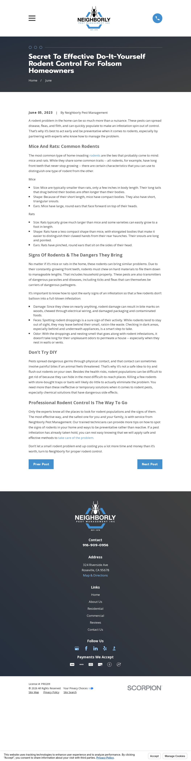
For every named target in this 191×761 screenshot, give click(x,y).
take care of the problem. (76, 499)
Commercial (95, 677)
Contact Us (95, 691)
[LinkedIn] (95, 710)
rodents (94, 217)
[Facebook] (86, 710)
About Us (95, 663)
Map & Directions (95, 637)
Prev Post (41, 525)
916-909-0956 (95, 606)
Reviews (95, 684)
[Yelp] (105, 710)
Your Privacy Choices (78, 749)
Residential (95, 670)
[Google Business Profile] (77, 710)
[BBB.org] (114, 710)
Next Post (150, 525)
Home (95, 656)
